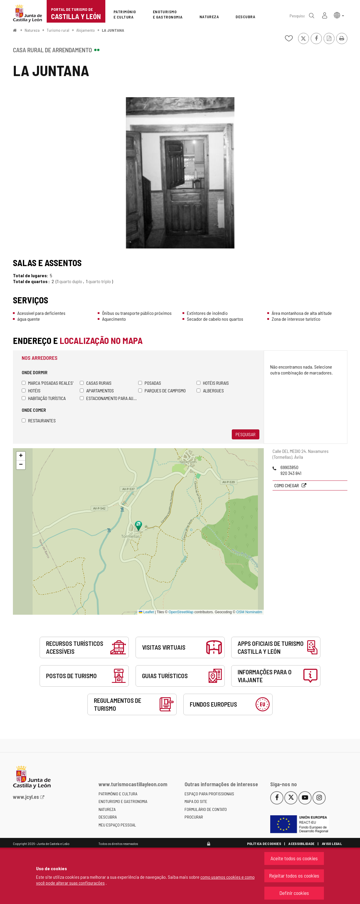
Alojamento (85, 30)
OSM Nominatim (249, 612)
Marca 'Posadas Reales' (47, 383)
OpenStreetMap (181, 612)
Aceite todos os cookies (294, 858)
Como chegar (287, 485)
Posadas (149, 383)
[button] (339, 15)
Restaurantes (39, 420)
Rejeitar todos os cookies (294, 875)
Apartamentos (97, 390)
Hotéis (31, 390)
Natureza (32, 30)
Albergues (210, 390)
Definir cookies (294, 893)
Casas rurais (95, 383)
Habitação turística (44, 398)
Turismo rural (58, 30)
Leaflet (146, 612)
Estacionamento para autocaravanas (109, 398)
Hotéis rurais (213, 383)
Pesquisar (246, 434)
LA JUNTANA (113, 30)
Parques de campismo (162, 390)
